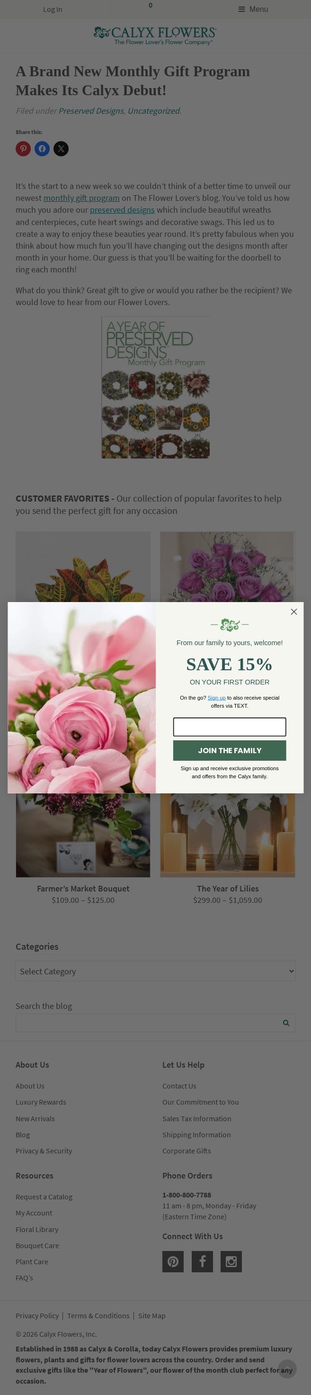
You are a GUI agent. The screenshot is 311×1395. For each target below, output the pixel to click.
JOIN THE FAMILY (229, 750)
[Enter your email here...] (229, 727)
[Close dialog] (294, 611)
